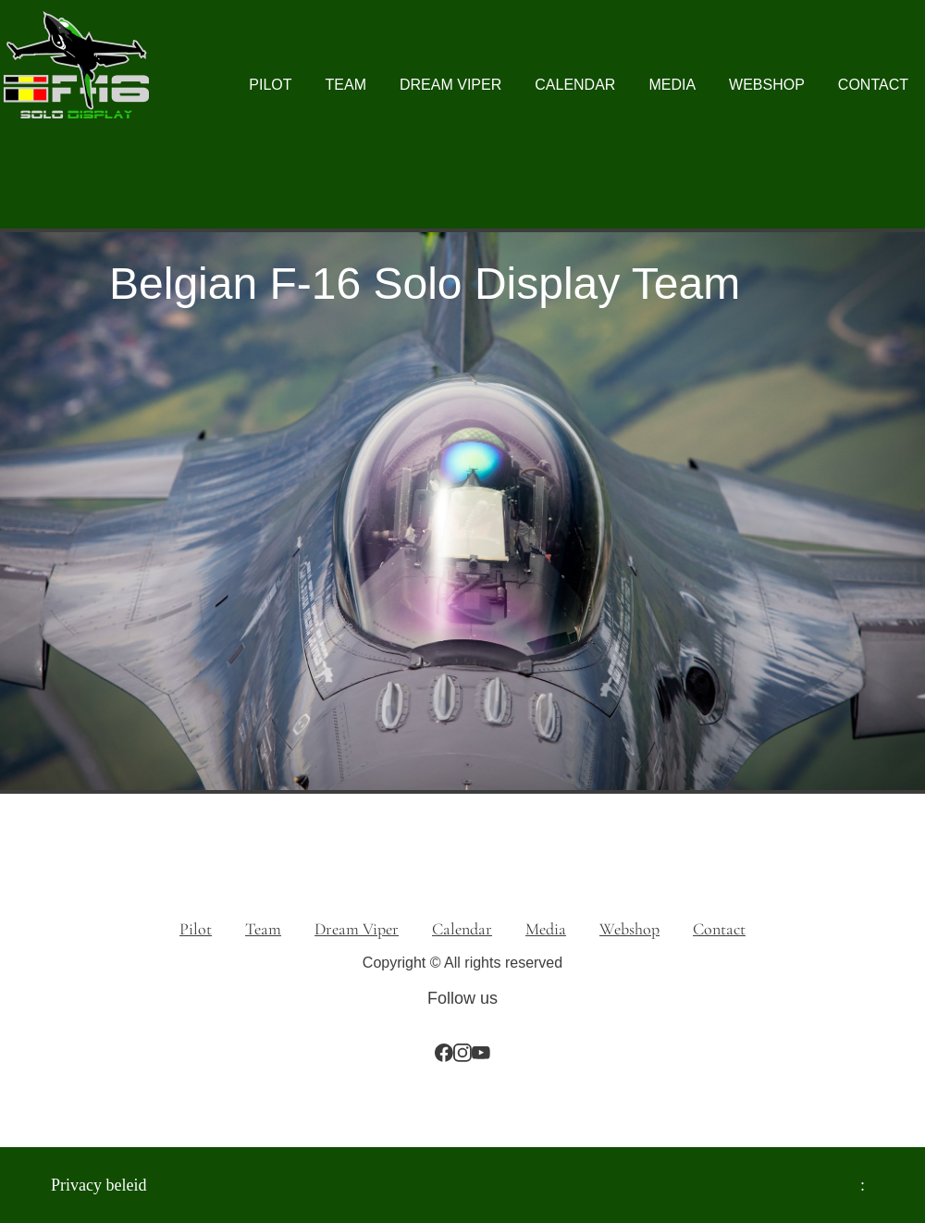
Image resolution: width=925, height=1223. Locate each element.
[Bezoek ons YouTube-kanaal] (481, 1053)
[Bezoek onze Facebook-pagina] (444, 1053)
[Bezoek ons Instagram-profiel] (462, 1053)
